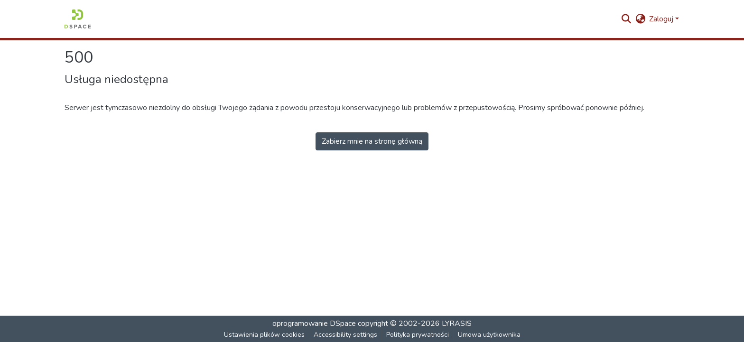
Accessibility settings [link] (345, 334)
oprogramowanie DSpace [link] (314, 323)
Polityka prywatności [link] (417, 334)
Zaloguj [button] (662, 19)
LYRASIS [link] (457, 323)
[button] (78, 18)
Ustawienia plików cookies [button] (264, 334)
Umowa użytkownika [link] (489, 334)
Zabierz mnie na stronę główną (372, 141)
